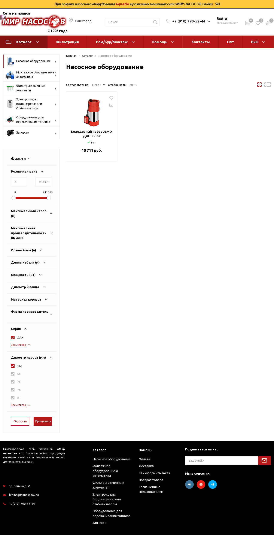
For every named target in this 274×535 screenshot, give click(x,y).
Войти (222, 19)
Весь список (18, 344)
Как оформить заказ (154, 473)
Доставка (146, 466)
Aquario (122, 4)
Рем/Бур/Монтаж (112, 42)
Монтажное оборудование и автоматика (31, 74)
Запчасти (31, 133)
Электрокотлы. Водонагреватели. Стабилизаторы (31, 104)
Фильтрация (67, 42)
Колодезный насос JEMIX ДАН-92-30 (91, 134)
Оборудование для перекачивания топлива (31, 119)
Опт (230, 42)
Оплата (144, 459)
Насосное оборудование (31, 61)
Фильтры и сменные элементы (31, 88)
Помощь (159, 42)
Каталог (22, 42)
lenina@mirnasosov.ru (24, 495)
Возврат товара (151, 480)
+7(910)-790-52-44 (22, 503)
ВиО (254, 42)
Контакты (201, 42)
